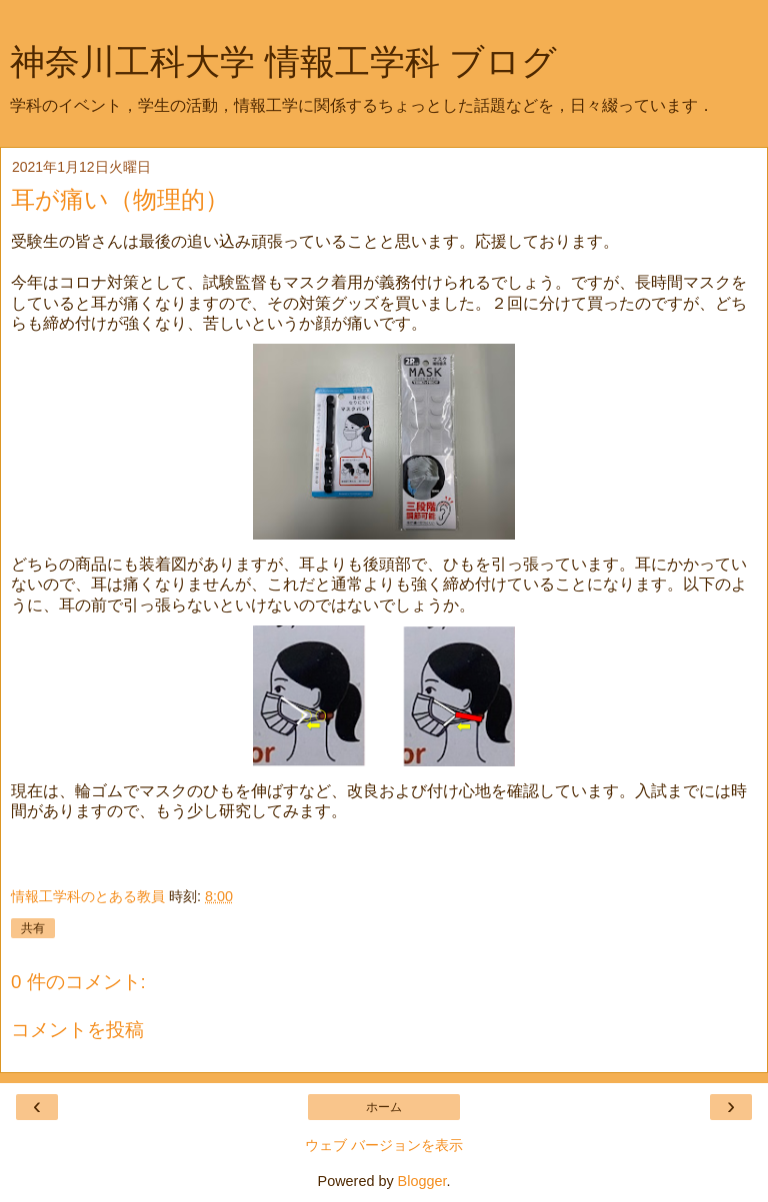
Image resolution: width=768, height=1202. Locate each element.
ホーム (384, 1107)
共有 (33, 928)
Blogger (422, 1181)
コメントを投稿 (77, 1029)
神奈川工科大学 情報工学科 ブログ (283, 62)
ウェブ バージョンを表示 (384, 1145)
